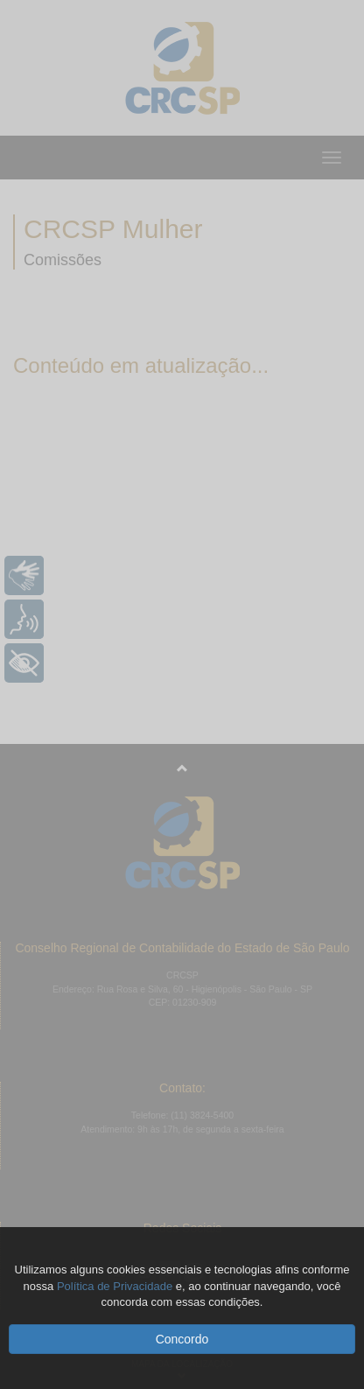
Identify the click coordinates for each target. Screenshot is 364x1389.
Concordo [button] (182, 1339)
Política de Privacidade (114, 1286)
